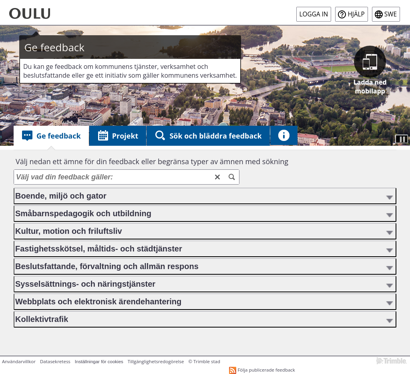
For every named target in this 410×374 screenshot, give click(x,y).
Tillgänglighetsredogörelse (156, 361)
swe (390, 14)
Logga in (313, 14)
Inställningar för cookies (99, 361)
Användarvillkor (19, 361)
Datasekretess (55, 361)
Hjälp (356, 14)
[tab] (51, 136)
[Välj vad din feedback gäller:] (126, 177)
